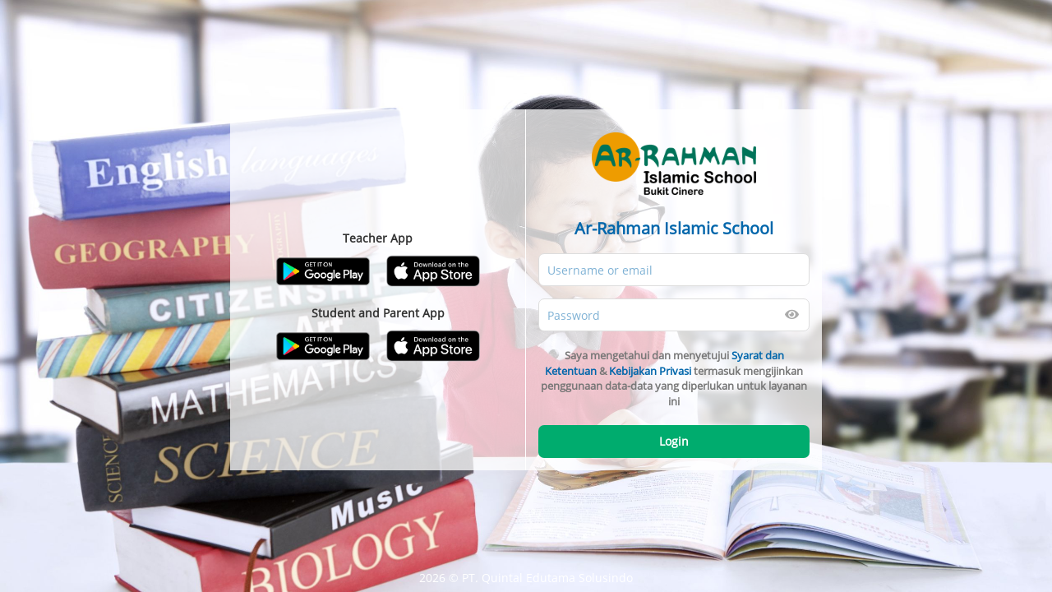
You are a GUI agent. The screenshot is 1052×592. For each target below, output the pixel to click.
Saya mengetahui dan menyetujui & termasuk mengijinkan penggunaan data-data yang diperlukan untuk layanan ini (674, 378)
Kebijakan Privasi (650, 370)
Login (674, 441)
